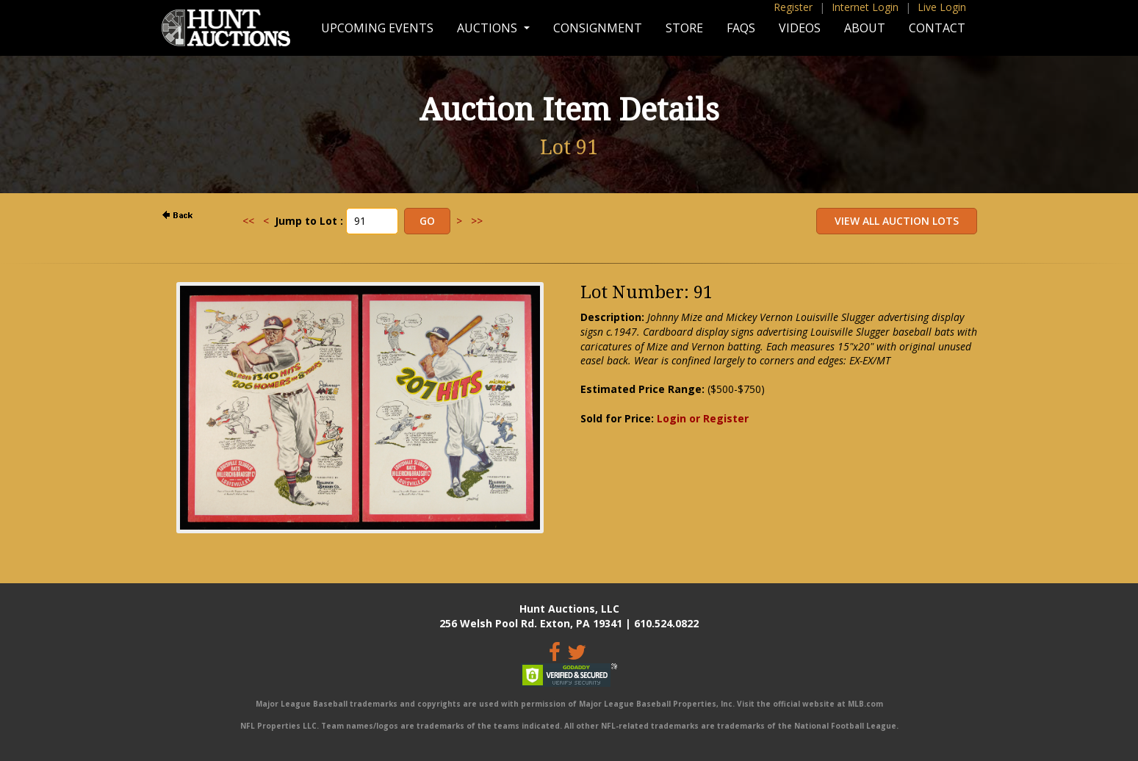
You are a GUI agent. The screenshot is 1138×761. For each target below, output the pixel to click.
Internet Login (865, 7)
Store (684, 28)
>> (477, 221)
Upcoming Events (377, 28)
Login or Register (703, 418)
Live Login (942, 7)
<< (248, 221)
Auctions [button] (488, 28)
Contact (937, 28)
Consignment (597, 28)
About (864, 28)
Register (793, 7)
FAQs (741, 28)
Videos (800, 28)
